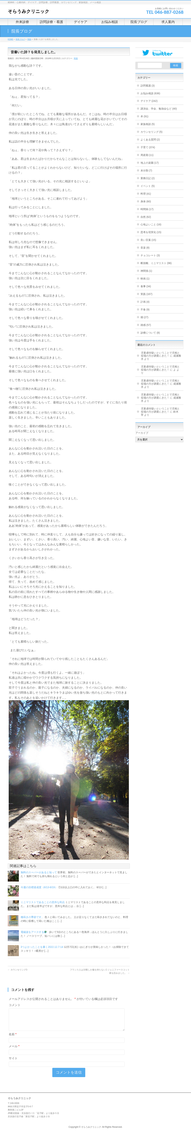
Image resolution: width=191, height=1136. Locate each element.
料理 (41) (146, 193)
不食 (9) (145, 309)
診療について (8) (150, 332)
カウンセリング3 (17, 969)
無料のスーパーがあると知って (39, 872)
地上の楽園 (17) (150, 162)
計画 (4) (145, 301)
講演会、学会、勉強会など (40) (159, 108)
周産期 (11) (147, 155)
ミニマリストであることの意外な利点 (43, 902)
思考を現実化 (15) (151, 232)
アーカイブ (141, 432)
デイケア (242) (149, 100)
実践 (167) (147, 294)
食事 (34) (146, 286)
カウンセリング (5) (152, 131)
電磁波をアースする (34, 932)
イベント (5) (148, 185)
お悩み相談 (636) (150, 93)
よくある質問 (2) (150, 139)
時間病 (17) (147, 209)
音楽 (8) (145, 247)
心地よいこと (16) (151, 224)
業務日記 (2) (148, 178)
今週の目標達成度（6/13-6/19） (39, 887)
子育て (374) (148, 147)
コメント (15, 1005)
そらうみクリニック (28, 11)
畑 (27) (144, 317)
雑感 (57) (146, 324)
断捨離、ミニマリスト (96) (156, 263)
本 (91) (144, 116)
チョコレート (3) (150, 255)
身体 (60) (146, 201)
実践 (76, 58)
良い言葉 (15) (148, 239)
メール (14, 1050)
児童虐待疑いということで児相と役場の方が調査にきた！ (160, 354)
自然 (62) (146, 216)
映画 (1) (145, 278)
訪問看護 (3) (148, 85)
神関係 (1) (146, 270)
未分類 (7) (146, 170)
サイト (13, 1062)
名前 (13, 1038)
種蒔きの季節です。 (32, 917)
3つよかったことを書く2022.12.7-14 (42, 946)
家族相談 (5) (148, 124)
